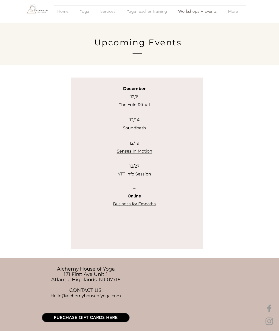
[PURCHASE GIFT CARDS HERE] (86, 317)
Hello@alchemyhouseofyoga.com (86, 295)
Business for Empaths (134, 203)
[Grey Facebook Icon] (269, 308)
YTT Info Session (134, 174)
